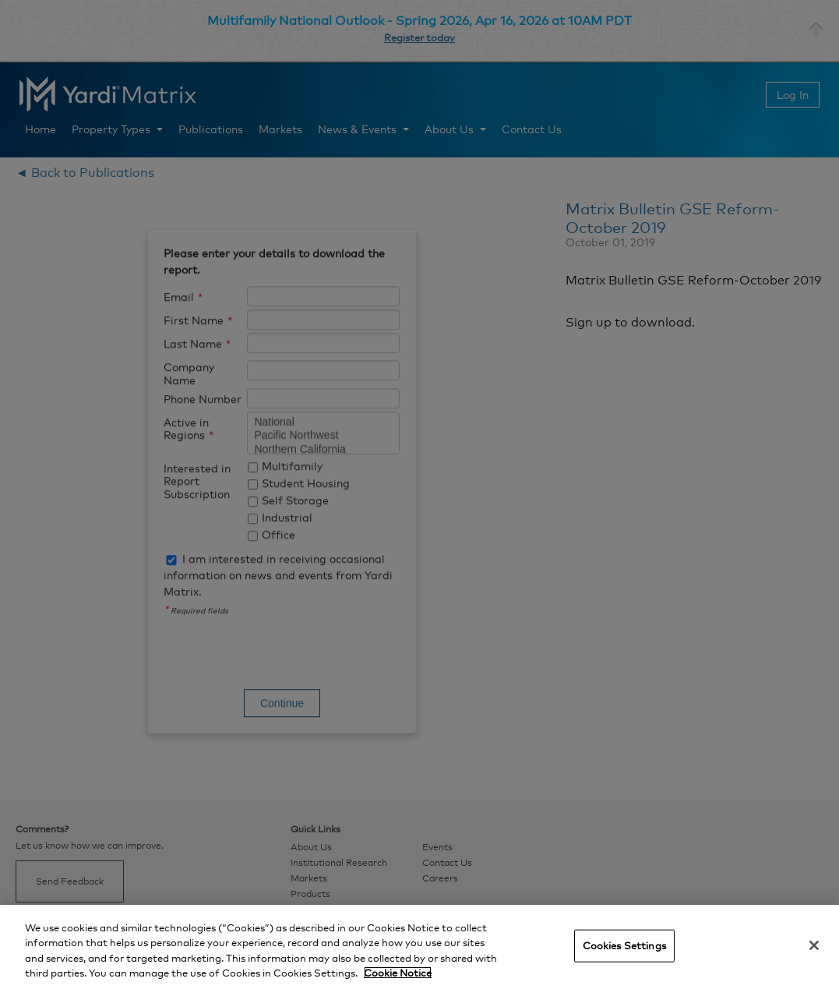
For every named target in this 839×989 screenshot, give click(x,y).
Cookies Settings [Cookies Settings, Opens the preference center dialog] (624, 945)
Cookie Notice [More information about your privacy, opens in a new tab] (398, 972)
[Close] (814, 945)
